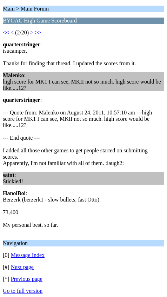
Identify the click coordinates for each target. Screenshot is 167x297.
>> (38, 32)
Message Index (28, 255)
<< (6, 32)
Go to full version (22, 291)
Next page (22, 267)
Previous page (26, 279)
